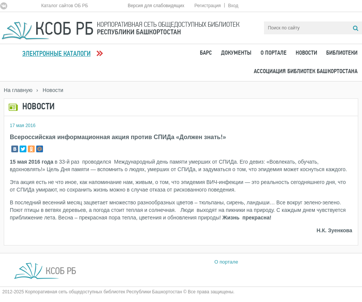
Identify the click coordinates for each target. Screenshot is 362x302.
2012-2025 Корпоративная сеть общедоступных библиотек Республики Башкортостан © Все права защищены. (118, 291)
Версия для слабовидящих (156, 5)
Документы (236, 53)
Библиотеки (341, 53)
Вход (233, 5)
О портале (274, 53)
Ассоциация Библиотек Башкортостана (305, 72)
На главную (18, 90)
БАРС (206, 53)
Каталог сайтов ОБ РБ (64, 5)
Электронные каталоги (56, 54)
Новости (306, 53)
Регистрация (207, 5)
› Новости (49, 90)
